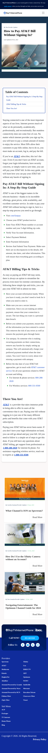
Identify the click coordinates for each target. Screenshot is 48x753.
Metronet (26, 688)
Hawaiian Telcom (29, 692)
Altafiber (5, 681)
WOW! (25, 681)
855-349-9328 (30, 638)
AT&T (17, 156)
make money (8, 6)
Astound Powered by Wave (11, 688)
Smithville (26, 685)
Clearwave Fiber (29, 696)
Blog (3, 725)
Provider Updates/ (22, 505)
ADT (25, 673)
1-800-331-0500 (21, 455)
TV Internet (6, 717)
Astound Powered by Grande (12, 685)
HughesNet (5, 677)
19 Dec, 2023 (29, 599)
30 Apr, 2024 (30, 505)
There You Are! (11, 108)
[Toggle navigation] (43, 13)
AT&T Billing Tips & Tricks (16, 104)
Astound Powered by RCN (11, 692)
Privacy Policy (39, 739)
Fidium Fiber (6, 696)
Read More (38, 517)
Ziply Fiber (6, 700)
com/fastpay (15, 215)
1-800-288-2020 (10, 448)
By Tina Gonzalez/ (10, 599)
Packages (5, 713)
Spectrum (5, 662)
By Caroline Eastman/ (11, 505)
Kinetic (4, 673)
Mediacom (5, 669)
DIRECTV (27, 669)
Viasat (25, 700)
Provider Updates (12, 27)
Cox (24, 665)
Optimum (26, 677)
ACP (3, 710)
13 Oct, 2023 (31, 551)
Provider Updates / (22, 551)
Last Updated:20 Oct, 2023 (11, 40)
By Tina (6, 27)
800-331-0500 (34, 386)
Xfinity (25, 662)
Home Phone (6, 721)
